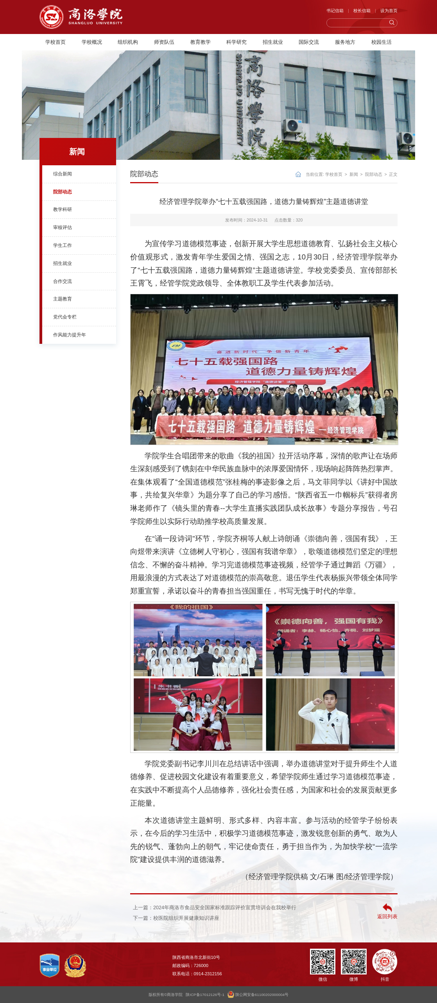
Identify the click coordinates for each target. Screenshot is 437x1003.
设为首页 (389, 10)
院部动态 (373, 174)
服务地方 (345, 42)
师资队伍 (164, 42)
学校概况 (92, 42)
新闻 (353, 174)
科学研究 (236, 42)
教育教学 (200, 42)
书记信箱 (335, 10)
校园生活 (381, 42)
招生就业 (273, 42)
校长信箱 (362, 10)
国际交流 (309, 42)
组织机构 (128, 42)
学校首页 (55, 42)
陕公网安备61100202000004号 (257, 994)
